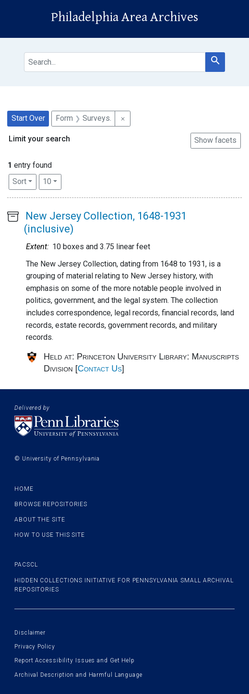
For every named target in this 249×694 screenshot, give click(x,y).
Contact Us (100, 368)
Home (24, 489)
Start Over (28, 118)
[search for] (114, 62)
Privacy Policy (34, 646)
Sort (19, 181)
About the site (39, 519)
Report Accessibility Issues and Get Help (74, 660)
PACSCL (25, 564)
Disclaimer (30, 632)
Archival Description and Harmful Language (78, 674)
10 (52, 180)
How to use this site (49, 535)
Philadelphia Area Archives (124, 17)
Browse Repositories (50, 504)
